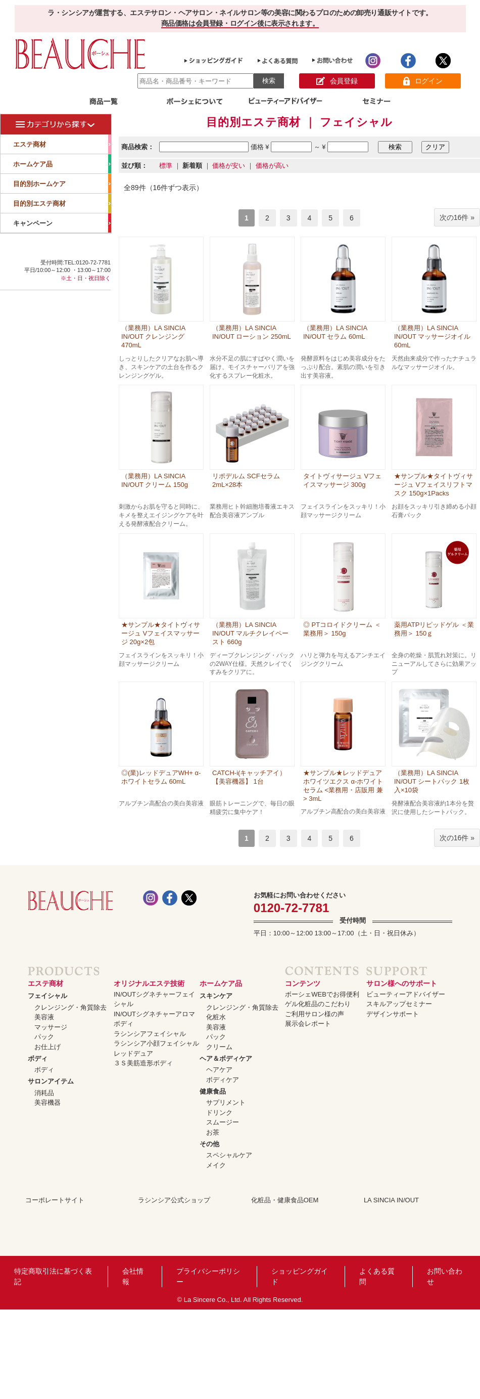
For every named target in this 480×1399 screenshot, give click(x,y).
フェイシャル (47, 996)
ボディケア (222, 1080)
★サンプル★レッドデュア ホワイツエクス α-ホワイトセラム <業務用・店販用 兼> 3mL (343, 785)
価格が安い (228, 165)
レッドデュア (133, 1053)
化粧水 (216, 1017)
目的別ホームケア (62, 183)
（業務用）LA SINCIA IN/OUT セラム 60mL (335, 332)
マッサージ (50, 1027)
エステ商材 (62, 144)
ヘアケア (219, 1069)
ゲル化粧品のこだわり (318, 1004)
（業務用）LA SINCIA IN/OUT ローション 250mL (251, 332)
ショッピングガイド (299, 1276)
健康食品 (213, 1091)
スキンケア (216, 996)
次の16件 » (457, 217)
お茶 (212, 1132)
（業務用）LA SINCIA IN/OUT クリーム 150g (154, 480)
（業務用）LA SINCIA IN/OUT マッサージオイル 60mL (432, 336)
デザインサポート (392, 1014)
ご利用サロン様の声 (314, 1014)
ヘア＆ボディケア (226, 1058)
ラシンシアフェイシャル (150, 1033)
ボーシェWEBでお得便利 (322, 994)
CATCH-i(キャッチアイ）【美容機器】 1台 (249, 777)
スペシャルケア (229, 1155)
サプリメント (226, 1102)
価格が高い (272, 165)
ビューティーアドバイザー (405, 994)
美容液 (44, 1017)
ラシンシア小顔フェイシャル (156, 1043)
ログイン (422, 81)
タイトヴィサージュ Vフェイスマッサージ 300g (342, 480)
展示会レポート (308, 1023)
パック (44, 1037)
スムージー (222, 1122)
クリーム (219, 1047)
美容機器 (47, 1102)
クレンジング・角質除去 (70, 1007)
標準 (165, 165)
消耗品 (44, 1093)
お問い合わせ (444, 1276)
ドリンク (219, 1112)
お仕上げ (47, 1047)
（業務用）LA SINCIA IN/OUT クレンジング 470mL (153, 336)
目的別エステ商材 (62, 203)
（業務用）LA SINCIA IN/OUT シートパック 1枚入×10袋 (431, 781)
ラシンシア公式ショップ (174, 1200)
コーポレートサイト (54, 1200)
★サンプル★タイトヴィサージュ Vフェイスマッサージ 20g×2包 (160, 633)
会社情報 (132, 1276)
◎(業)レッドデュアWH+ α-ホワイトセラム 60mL (161, 777)
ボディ (37, 1058)
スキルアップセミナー (399, 1004)
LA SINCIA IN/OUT (391, 1200)
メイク (216, 1165)
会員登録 (336, 81)
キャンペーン (62, 223)
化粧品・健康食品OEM (285, 1200)
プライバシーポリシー (208, 1276)
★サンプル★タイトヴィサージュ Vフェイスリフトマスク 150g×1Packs (433, 484)
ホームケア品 (62, 163)
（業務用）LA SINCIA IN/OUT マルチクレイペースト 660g (250, 633)
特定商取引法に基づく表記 (53, 1276)
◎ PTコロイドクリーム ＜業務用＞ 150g (342, 629)
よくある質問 (377, 1276)
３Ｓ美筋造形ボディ (143, 1063)
